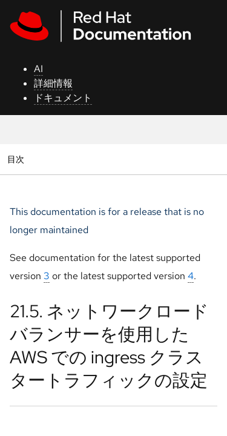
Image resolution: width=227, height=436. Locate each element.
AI (38, 68)
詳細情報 (53, 83)
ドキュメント (63, 97)
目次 (17, 159)
